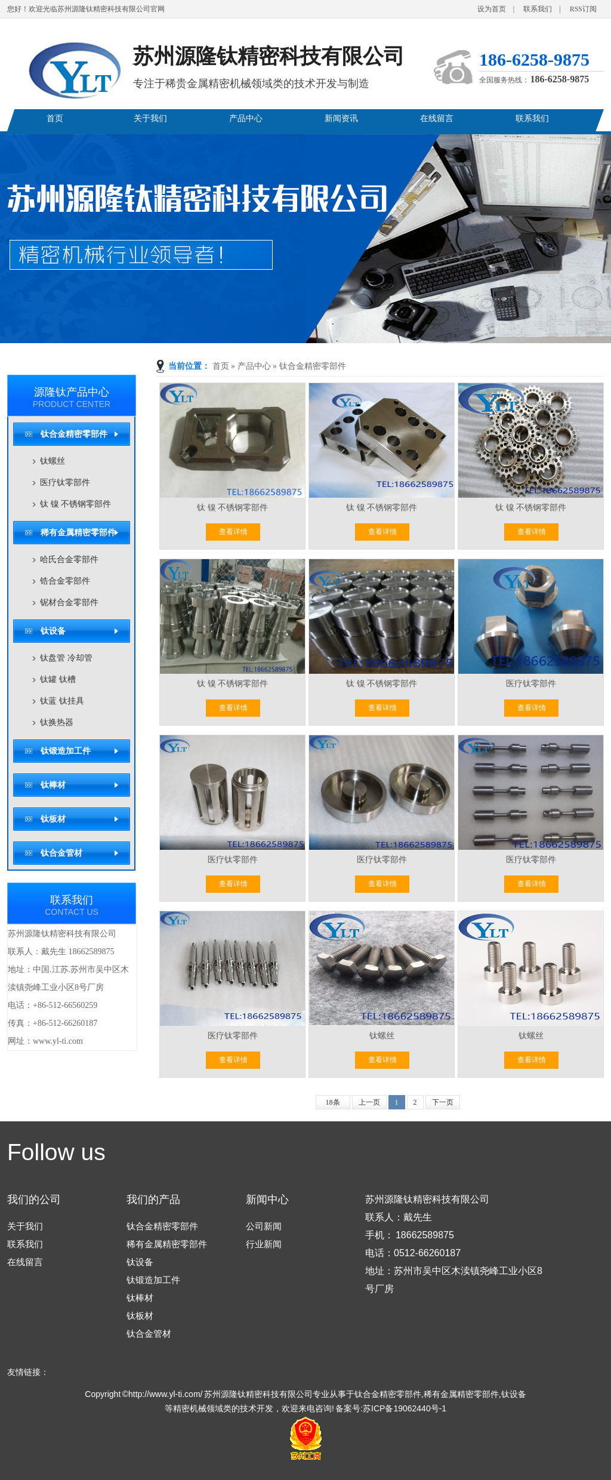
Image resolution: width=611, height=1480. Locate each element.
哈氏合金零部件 (69, 559)
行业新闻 (264, 1244)
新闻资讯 (341, 118)
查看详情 (233, 532)
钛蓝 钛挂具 (62, 700)
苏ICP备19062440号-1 (404, 1408)
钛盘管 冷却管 (66, 657)
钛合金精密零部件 (312, 366)
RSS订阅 (583, 9)
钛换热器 (56, 722)
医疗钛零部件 (65, 482)
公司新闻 (264, 1226)
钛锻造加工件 (66, 751)
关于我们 (150, 118)
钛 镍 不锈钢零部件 (75, 504)
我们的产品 (153, 1199)
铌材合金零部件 (69, 602)
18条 (333, 1102)
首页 (55, 118)
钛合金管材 (61, 853)
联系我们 (537, 9)
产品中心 (246, 118)
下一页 (442, 1102)
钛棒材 (53, 785)
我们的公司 (34, 1199)
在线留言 (436, 118)
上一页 (369, 1102)
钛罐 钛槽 (58, 679)
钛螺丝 (52, 461)
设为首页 (491, 9)
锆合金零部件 (65, 580)
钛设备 (53, 631)
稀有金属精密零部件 (78, 532)
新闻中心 (267, 1199)
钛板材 (53, 819)
